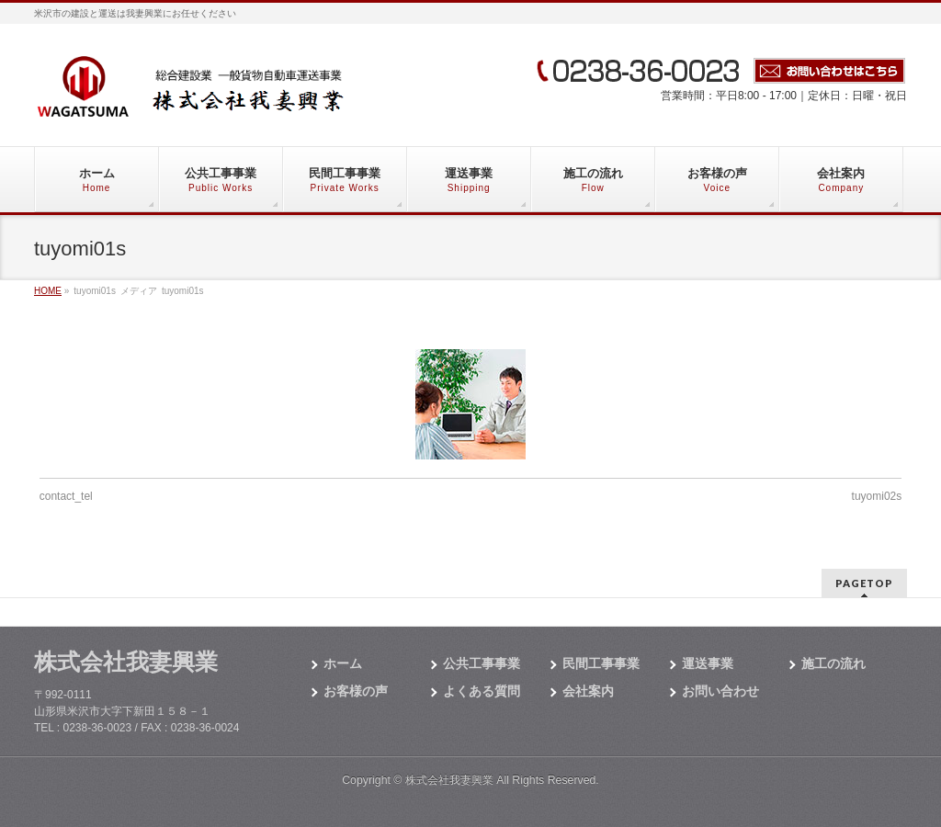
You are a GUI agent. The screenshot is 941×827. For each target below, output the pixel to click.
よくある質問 (481, 691)
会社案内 (588, 691)
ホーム (342, 663)
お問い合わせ (720, 691)
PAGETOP (864, 583)
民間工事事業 (601, 663)
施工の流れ (833, 663)
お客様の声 (355, 691)
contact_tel (66, 496)
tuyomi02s (877, 496)
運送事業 (707, 663)
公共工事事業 (481, 663)
